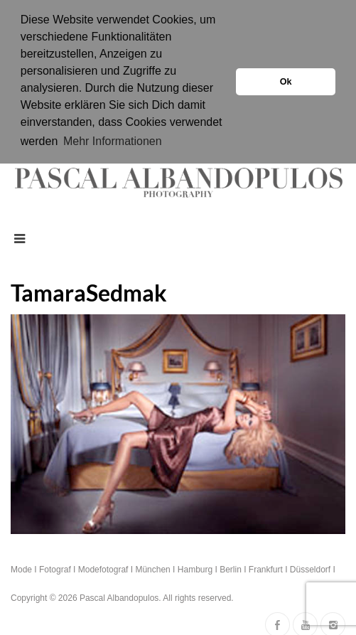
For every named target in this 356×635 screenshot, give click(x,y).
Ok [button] (286, 82)
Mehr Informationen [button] (112, 141)
